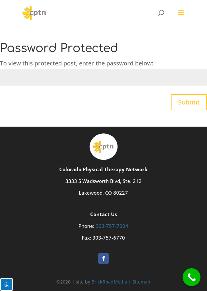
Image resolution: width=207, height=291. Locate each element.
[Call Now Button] (191, 277)
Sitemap (141, 282)
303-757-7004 (112, 226)
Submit (189, 102)
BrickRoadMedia (109, 282)
